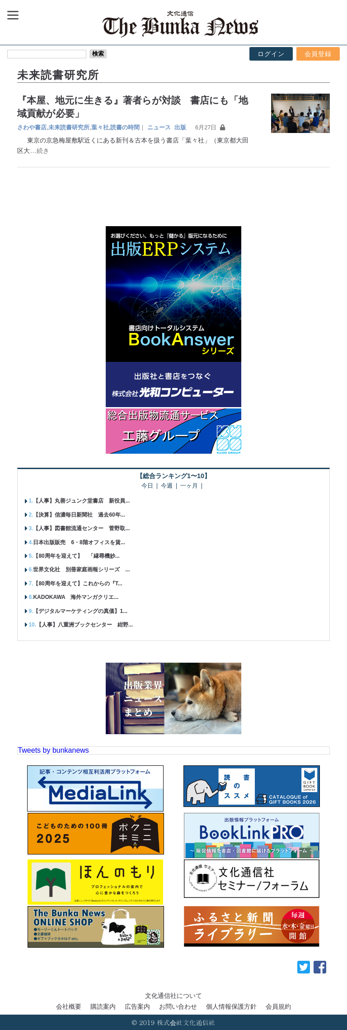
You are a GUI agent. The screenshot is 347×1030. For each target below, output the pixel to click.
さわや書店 (32, 127)
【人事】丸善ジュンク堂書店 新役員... (81, 501)
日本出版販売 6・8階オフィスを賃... (79, 542)
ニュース (159, 127)
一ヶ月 (189, 486)
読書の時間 (125, 127)
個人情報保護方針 (231, 1006)
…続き (39, 150)
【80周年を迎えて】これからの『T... (77, 583)
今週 (167, 486)
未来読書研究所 (68, 127)
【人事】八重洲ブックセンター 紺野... (84, 625)
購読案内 (103, 1006)
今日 (147, 486)
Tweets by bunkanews (53, 750)
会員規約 (278, 1006)
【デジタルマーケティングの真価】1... (80, 611)
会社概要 (68, 1006)
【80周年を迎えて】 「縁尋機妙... (76, 556)
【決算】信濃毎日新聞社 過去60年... (79, 515)
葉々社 (100, 127)
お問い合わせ (178, 1006)
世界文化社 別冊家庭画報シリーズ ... (81, 569)
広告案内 (137, 1006)
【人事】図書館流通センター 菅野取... (81, 528)
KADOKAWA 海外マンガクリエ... (75, 597)
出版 (180, 127)
